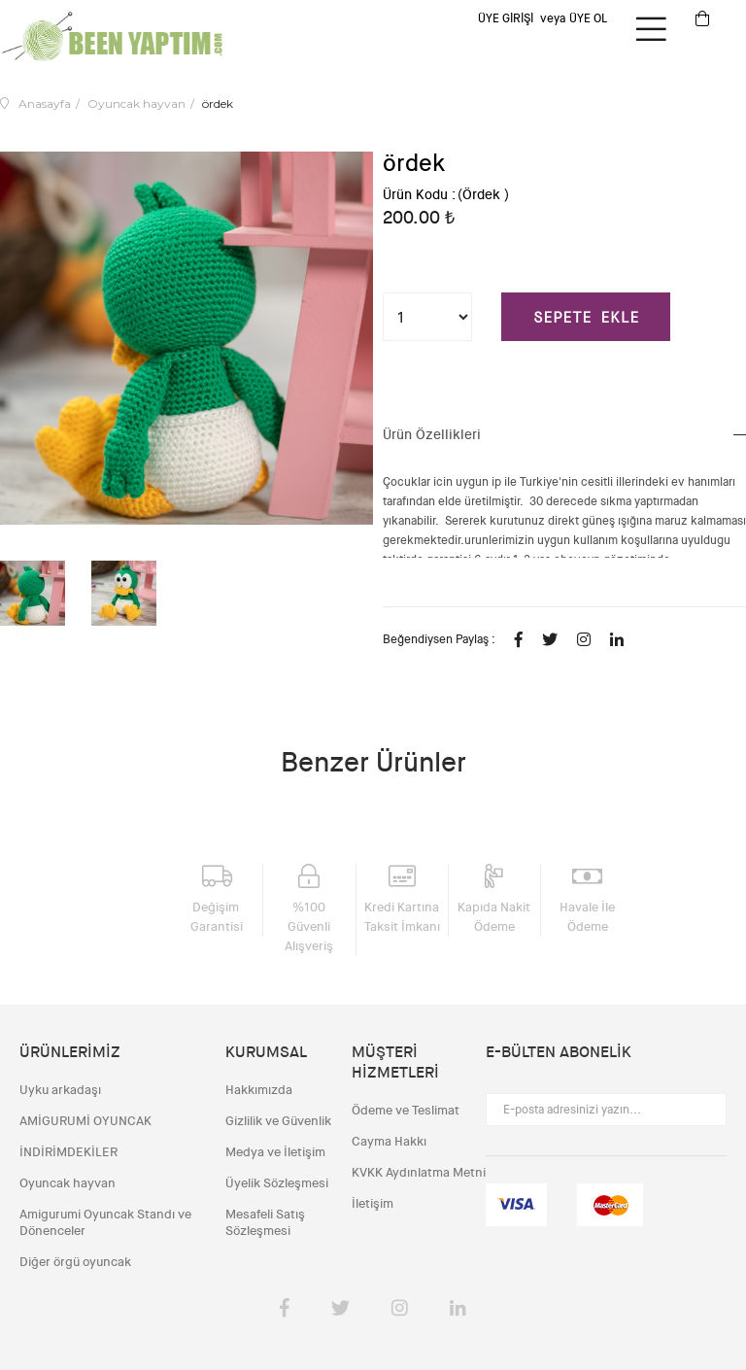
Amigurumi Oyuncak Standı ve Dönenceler (105, 1222)
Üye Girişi (505, 18)
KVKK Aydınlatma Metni (419, 1172)
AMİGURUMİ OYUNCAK (85, 1121)
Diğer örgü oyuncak (75, 1261)
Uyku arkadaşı (60, 1089)
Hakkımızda (258, 1089)
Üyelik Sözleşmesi (276, 1183)
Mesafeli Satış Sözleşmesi (265, 1222)
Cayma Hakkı (389, 1141)
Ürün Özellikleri (432, 434)
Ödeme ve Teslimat (405, 1110)
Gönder (702, 1109)
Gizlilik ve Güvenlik (278, 1121)
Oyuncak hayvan (67, 1183)
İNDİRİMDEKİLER (68, 1152)
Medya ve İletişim (275, 1152)
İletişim (372, 1203)
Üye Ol (588, 18)
